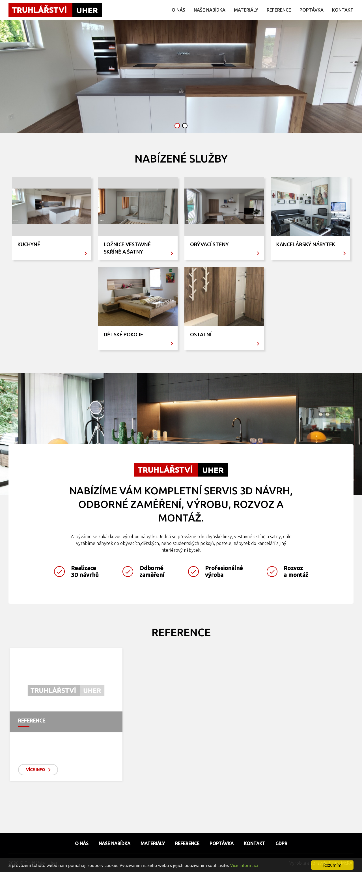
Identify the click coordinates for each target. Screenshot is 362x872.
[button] (177, 125)
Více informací (244, 866)
